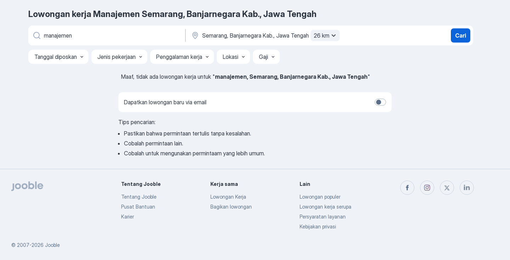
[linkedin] (467, 188)
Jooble (52, 245)
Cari (460, 35)
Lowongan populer (320, 197)
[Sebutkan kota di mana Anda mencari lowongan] (264, 35)
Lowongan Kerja (228, 197)
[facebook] (407, 188)
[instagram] (427, 188)
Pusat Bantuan (138, 207)
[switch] (380, 102)
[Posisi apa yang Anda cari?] (106, 35)
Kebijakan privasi (318, 226)
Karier (127, 217)
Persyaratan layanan (323, 217)
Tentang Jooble (139, 197)
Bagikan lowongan (231, 207)
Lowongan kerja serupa (325, 207)
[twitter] (447, 188)
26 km (326, 35)
